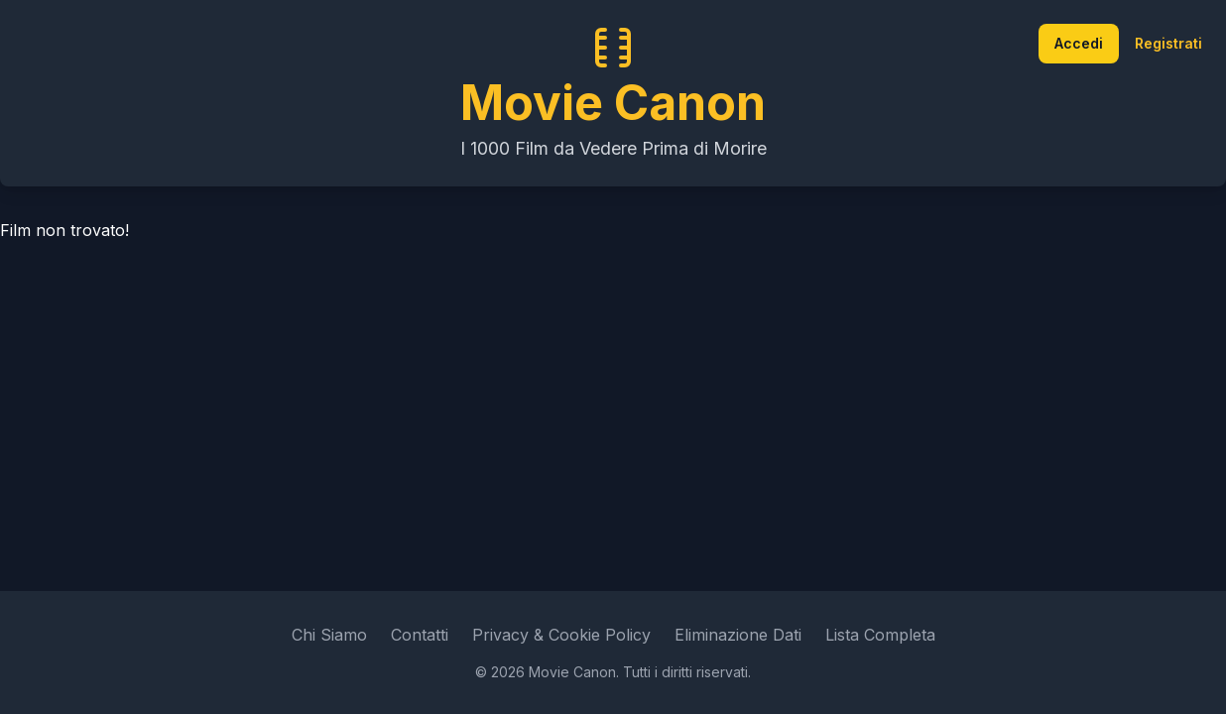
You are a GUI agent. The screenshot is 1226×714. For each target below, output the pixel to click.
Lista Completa (880, 635)
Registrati (1168, 43)
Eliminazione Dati (737, 635)
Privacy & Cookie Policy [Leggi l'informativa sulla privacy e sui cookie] (561, 635)
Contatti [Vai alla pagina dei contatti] (419, 635)
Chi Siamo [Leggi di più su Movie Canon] (329, 635)
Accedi (1078, 43)
